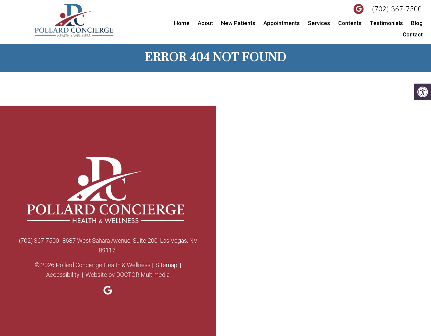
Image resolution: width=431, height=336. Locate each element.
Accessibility (62, 274)
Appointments (281, 23)
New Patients (238, 23)
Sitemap (166, 264)
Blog (417, 23)
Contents (350, 23)
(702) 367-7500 (397, 9)
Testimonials (386, 23)
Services (319, 23)
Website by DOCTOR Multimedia (127, 274)
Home (182, 23)
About (205, 23)
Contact (413, 34)
